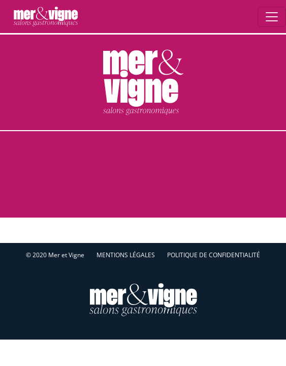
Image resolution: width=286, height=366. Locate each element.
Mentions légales (126, 255)
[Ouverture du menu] (272, 17)
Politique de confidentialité (213, 255)
